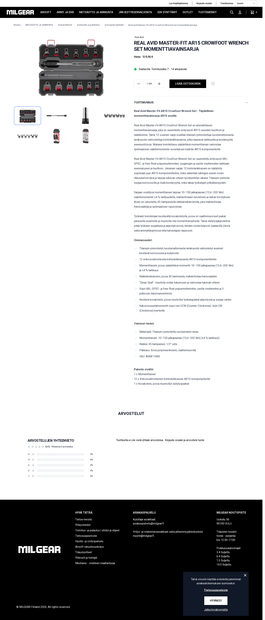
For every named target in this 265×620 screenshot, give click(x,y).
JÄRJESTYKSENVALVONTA (135, 12)
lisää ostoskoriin (187, 83)
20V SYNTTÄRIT (167, 12)
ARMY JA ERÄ (65, 12)
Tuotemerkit (207, 12)
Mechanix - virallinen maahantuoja (95, 563)
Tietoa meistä (83, 519)
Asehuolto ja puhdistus (88, 25)
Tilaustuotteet (83, 552)
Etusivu (17, 25)
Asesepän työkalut (114, 25)
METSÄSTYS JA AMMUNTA (96, 12)
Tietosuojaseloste (86, 535)
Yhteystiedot (82, 525)
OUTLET (188, 12)
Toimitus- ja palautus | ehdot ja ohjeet (97, 530)
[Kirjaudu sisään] (240, 12)
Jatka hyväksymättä (216, 609)
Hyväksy (216, 600)
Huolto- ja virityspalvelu (89, 541)
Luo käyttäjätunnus (178, 3)
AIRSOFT (45, 12)
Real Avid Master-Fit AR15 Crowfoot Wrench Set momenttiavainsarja (162, 25)
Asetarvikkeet (65, 25)
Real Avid (139, 37)
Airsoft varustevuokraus (89, 546)
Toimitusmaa (227, 3)
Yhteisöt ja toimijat (86, 557)
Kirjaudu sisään (204, 3)
